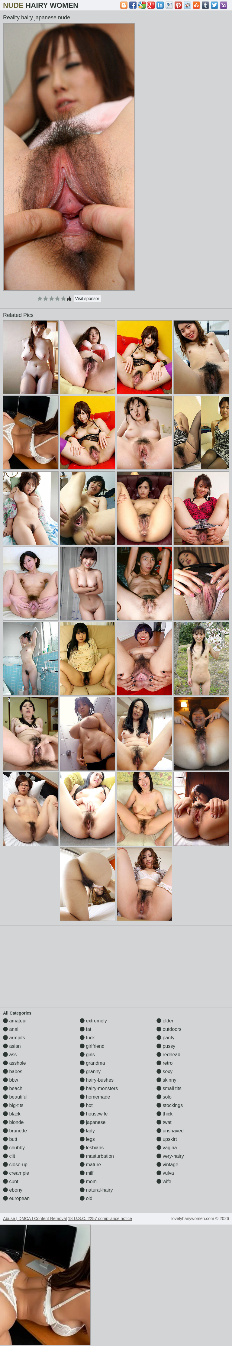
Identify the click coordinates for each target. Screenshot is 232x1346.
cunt (10, 1181)
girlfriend (92, 1046)
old (86, 1198)
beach (12, 1088)
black (12, 1113)
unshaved (170, 1130)
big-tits (13, 1105)
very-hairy (170, 1156)
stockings (169, 1105)
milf (86, 1173)
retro (164, 1063)
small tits (169, 1088)
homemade (95, 1096)
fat (85, 1029)
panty (165, 1037)
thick (164, 1113)
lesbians (92, 1147)
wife (163, 1181)
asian (12, 1046)
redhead (168, 1054)
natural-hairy (96, 1190)
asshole (14, 1063)
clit (9, 1156)
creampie (16, 1173)
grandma (92, 1063)
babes (12, 1071)
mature (90, 1164)
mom (88, 1181)
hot (86, 1105)
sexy (164, 1071)
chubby (14, 1147)
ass (10, 1054)
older (164, 1020)
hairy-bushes (97, 1080)
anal (10, 1029)
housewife (94, 1113)
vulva (165, 1173)
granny (90, 1071)
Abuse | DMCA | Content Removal (35, 1218)
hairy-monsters (99, 1088)
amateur (15, 1020)
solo (164, 1096)
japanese (92, 1122)
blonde (13, 1122)
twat (164, 1122)
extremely (93, 1020)
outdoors (169, 1029)
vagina (166, 1147)
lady (87, 1130)
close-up (15, 1164)
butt (10, 1139)
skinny (166, 1080)
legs (87, 1139)
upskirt (166, 1139)
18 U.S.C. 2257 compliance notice (100, 1218)
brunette (15, 1130)
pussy (165, 1046)
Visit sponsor (87, 298)
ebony (12, 1190)
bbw (10, 1080)
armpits (14, 1037)
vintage (167, 1164)
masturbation (97, 1156)
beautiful (15, 1096)
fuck (87, 1037)
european (16, 1198)
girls (87, 1054)
